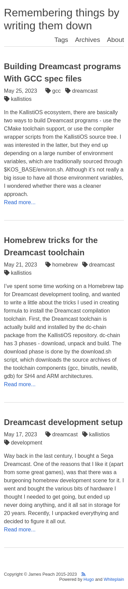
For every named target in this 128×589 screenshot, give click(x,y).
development (24, 442)
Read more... (19, 202)
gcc (53, 91)
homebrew (62, 265)
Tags (61, 39)
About (115, 39)
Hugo (89, 579)
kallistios (18, 99)
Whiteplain (114, 579)
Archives (87, 39)
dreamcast (82, 91)
